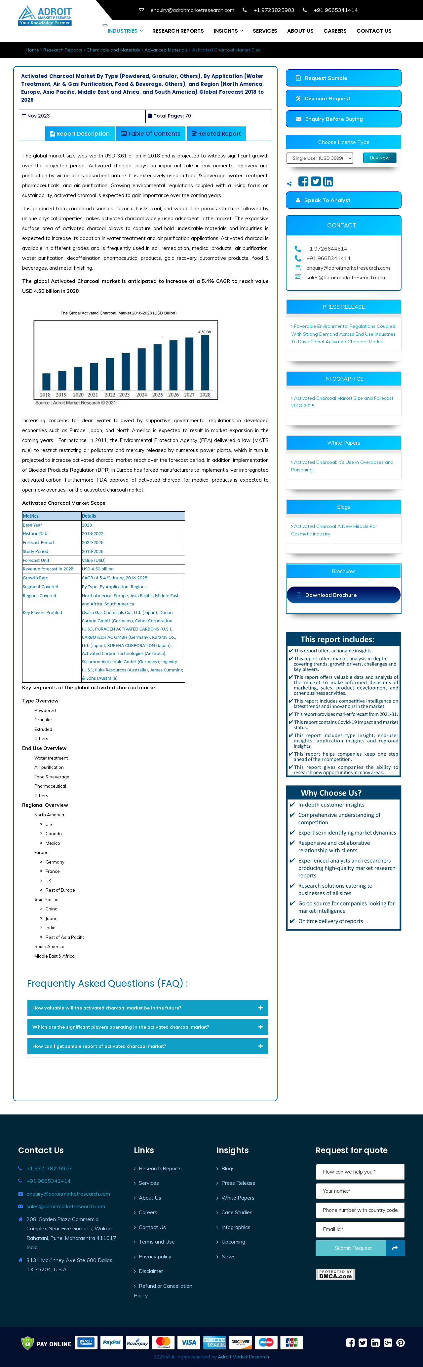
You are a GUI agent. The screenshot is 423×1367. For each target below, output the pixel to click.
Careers (148, 1212)
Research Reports (62, 50)
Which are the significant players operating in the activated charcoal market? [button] (147, 1027)
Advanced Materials (166, 50)
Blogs (228, 1168)
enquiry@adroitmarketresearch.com (68, 1193)
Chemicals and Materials (113, 50)
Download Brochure (327, 595)
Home (32, 50)
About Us (150, 1197)
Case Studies (236, 1212)
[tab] (147, 1008)
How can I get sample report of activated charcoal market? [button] (147, 1046)
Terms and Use (157, 1241)
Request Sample (321, 78)
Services (149, 1182)
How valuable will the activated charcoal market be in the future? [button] (147, 1008)
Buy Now (380, 158)
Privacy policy (155, 1256)
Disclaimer (151, 1271)
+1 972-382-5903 (49, 1168)
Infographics (235, 1227)
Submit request (370, 1248)
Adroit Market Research (243, 1357)
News (228, 1256)
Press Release (238, 1182)
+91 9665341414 (48, 1181)
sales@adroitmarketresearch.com (65, 1206)
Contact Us (152, 1227)
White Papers (237, 1197)
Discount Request (323, 98)
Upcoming (233, 1241)
